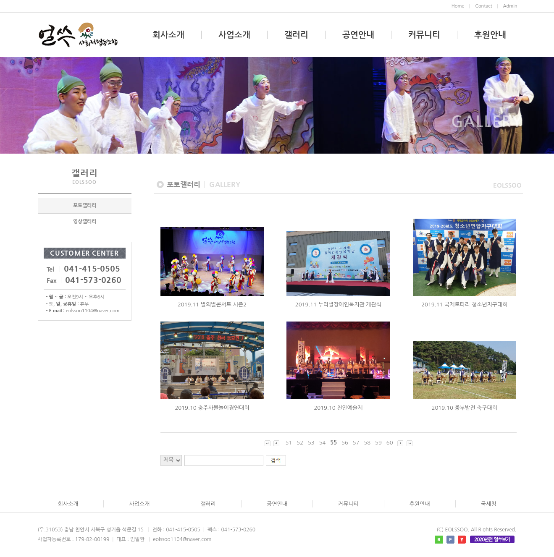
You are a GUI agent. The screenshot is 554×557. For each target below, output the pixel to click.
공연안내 (358, 35)
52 (300, 442)
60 (389, 442)
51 (289, 442)
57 (356, 442)
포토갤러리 (84, 206)
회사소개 (168, 35)
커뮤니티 (424, 35)
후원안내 (490, 35)
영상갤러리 (84, 222)
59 (378, 442)
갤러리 (296, 35)
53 (311, 442)
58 (367, 442)
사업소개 (234, 35)
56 (344, 442)
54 (322, 442)
